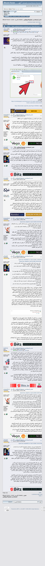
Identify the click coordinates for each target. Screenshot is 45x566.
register (21, 9)
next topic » (39, 22)
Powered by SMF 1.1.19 (16, 508)
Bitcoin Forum (6, 19)
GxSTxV (6, 348)
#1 (40, 31)
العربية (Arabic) (19, 19)
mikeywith (20, 31)
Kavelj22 (6, 178)
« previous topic (31, 22)
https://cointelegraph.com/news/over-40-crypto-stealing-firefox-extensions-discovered (26, 102)
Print (40, 23)
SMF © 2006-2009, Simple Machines (31, 508)
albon (5, 29)
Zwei (35, 32)
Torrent (5, 14)
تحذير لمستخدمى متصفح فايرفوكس (32, 19)
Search (14, 16)
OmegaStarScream (35, 31)
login (17, 9)
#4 (40, 179)
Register (23, 16)
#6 (40, 256)
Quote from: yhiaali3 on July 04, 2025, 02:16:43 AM (31, 221)
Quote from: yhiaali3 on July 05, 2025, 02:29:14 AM (31, 392)
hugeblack (26, 31)
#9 (40, 440)
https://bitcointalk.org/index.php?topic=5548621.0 (27, 105)
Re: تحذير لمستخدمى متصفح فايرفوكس (23, 114)
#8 (40, 390)
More (27, 16)
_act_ (14, 33)
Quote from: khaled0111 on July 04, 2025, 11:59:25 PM (30, 259)
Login (18, 16)
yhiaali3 (30, 32)
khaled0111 (17, 32)
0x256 (25, 350)
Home (7, 16)
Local (12, 19)
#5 (40, 219)
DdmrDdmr (24, 32)
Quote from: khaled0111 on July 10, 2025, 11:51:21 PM (30, 443)
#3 (40, 148)
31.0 (8, 13)
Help (11, 16)
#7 (40, 349)
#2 (40, 115)
